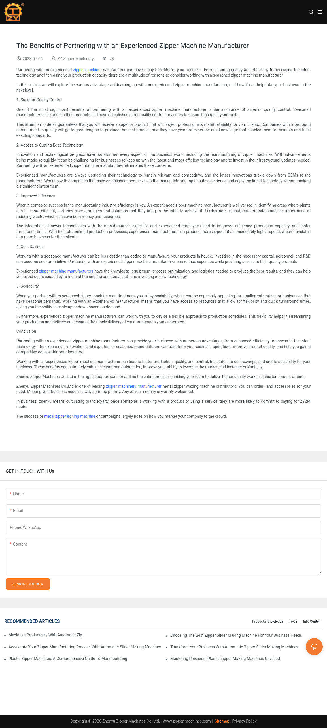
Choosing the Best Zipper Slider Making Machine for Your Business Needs (236, 635)
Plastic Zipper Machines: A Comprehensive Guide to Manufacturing (68, 658)
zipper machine (86, 69)
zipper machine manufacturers (66, 271)
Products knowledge (267, 621)
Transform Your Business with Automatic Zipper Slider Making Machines (234, 647)
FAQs (293, 621)
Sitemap (221, 721)
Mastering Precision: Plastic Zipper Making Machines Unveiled (225, 658)
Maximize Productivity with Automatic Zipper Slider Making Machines (45, 635)
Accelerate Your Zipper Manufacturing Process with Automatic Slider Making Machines (85, 647)
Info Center (311, 621)
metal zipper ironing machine (69, 416)
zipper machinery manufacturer (134, 386)
